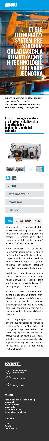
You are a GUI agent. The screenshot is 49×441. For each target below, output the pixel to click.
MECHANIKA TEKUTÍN (11, 407)
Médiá (37, 220)
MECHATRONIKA (10, 402)
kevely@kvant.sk (18, 386)
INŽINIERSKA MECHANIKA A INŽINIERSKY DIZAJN (20, 400)
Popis (9, 220)
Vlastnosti (24, 185)
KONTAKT (8, 426)
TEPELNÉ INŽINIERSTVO (12, 405)
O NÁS (7, 423)
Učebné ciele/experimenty (24, 193)
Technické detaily (23, 220)
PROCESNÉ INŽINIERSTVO (13, 409)
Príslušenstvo (24, 209)
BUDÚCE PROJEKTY (11, 428)
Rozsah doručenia (24, 201)
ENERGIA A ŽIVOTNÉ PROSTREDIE (15, 412)
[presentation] (6, 169)
